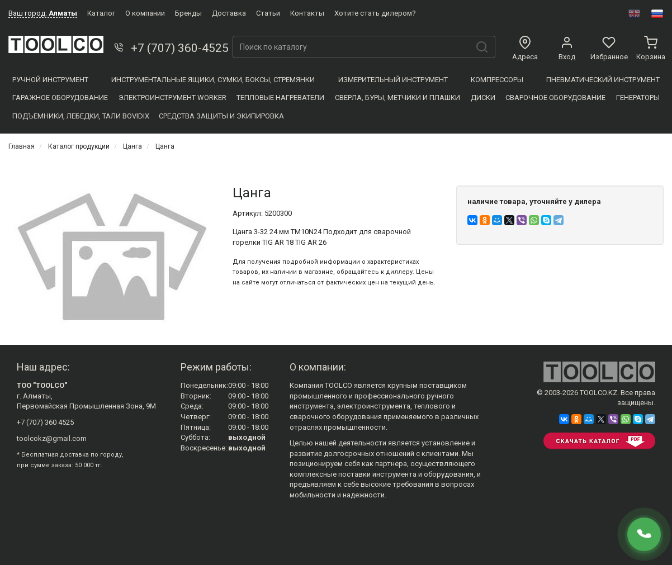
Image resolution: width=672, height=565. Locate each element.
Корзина (650, 48)
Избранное (609, 48)
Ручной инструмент (50, 79)
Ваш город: (42, 13)
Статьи (268, 13)
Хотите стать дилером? (375, 13)
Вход (567, 48)
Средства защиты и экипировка (221, 116)
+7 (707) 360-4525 (170, 48)
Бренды (188, 13)
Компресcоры (497, 79)
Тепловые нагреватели (280, 97)
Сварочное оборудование (555, 97)
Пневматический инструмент (603, 79)
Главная (21, 146)
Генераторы (638, 97)
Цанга (132, 146)
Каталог (101, 13)
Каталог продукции (79, 146)
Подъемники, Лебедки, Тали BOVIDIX (80, 116)
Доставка (229, 13)
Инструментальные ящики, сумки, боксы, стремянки (213, 79)
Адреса (525, 48)
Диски (483, 97)
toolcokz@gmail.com (52, 438)
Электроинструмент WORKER (172, 97)
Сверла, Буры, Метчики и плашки (397, 97)
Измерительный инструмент (393, 79)
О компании (145, 13)
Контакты (307, 13)
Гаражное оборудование (60, 97)
